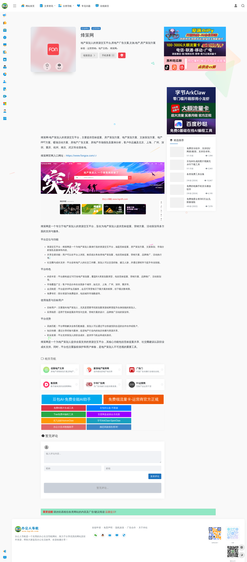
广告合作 (131, 515)
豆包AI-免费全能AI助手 (72, 399)
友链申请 (96, 515)
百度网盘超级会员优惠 (149, 408)
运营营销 (96, 28)
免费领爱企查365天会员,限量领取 (199, 200)
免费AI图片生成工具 (56, 408)
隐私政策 (119, 515)
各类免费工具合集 (195, 174)
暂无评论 (51, 423)
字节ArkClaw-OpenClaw (87, 414)
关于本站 (143, 515)
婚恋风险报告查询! (149, 414)
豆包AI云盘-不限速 (87, 408)
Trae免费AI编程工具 (118, 408)
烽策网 (113, 48)
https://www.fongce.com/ (80, 155)
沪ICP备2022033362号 (54, 555)
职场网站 (85, 28)
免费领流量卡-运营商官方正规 (133, 399)
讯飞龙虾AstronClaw (56, 414)
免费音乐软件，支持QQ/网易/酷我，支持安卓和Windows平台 (199, 150)
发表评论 (154, 463)
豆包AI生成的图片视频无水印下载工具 (199, 163)
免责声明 (108, 515)
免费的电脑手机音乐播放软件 (199, 187)
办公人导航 (39, 555)
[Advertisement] (102, 109)
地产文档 (102, 48)
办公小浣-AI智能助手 (118, 414)
